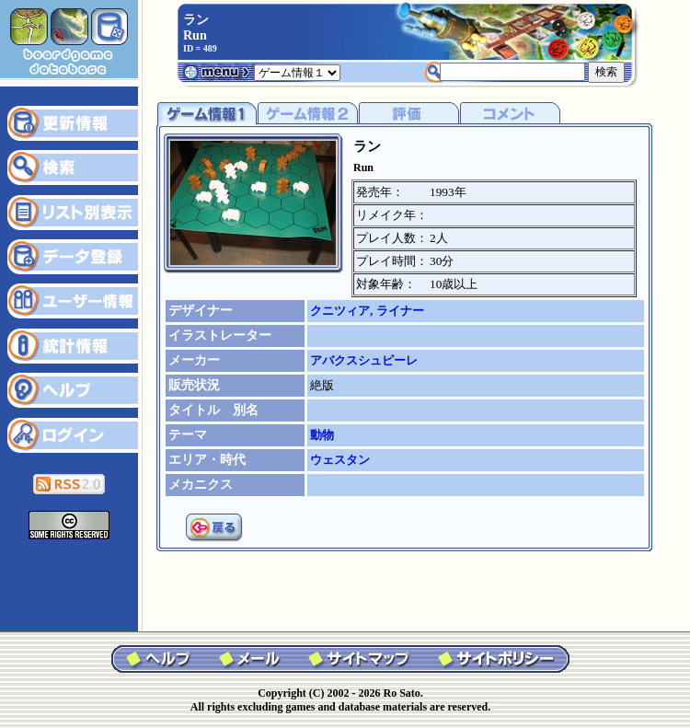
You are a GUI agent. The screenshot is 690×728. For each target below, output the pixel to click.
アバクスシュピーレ (364, 360)
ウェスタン (340, 460)
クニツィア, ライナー (367, 311)
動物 (322, 435)
